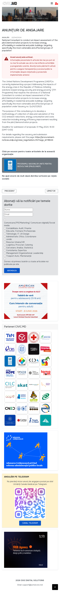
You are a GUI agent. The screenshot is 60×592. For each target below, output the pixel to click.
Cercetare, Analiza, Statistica (19, 247)
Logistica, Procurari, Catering (19, 245)
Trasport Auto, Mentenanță (18, 256)
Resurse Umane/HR (15, 242)
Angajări (5, 38)
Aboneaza (12, 270)
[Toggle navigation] (52, 3)
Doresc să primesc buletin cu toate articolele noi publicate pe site (26, 263)
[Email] (18, 214)
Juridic (9, 239)
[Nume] (18, 209)
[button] (56, 3)
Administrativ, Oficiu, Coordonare (21, 236)
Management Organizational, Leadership (24, 253)
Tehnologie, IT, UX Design (17, 234)
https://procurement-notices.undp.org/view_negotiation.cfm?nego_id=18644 (28, 138)
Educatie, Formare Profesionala (20, 231)
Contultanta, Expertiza (16, 250)
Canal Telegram (30, 523)
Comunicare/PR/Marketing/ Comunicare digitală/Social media (29, 224)
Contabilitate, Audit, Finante (18, 228)
